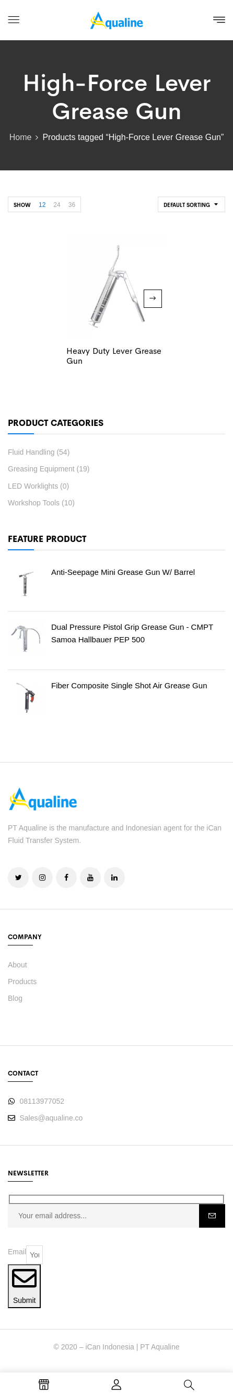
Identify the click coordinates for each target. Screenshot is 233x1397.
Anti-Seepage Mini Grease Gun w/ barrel (123, 572)
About (17, 965)
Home (20, 137)
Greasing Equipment (41, 469)
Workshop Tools (34, 503)
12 (42, 205)
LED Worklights (33, 486)
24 (56, 205)
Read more (153, 299)
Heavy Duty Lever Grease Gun (113, 355)
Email (17, 1252)
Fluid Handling (31, 452)
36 (71, 205)
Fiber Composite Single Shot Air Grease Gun (129, 685)
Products (22, 981)
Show (22, 205)
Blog (15, 998)
